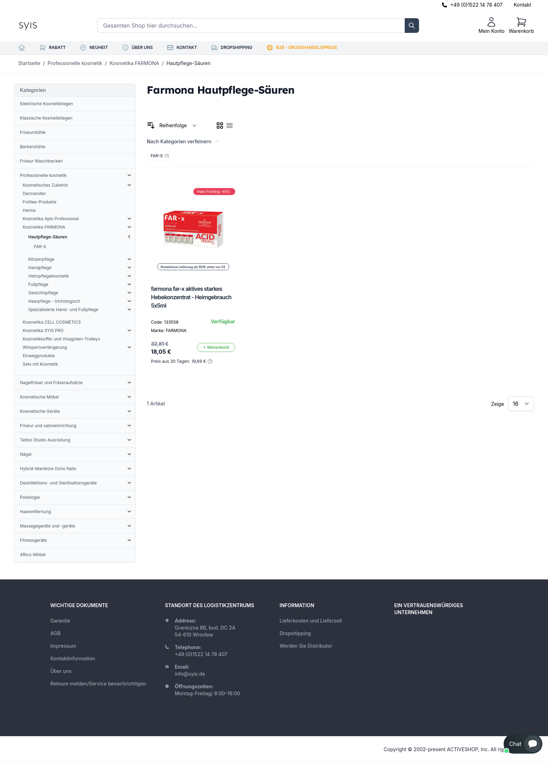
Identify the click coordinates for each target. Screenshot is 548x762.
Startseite (29, 63)
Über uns (61, 671)
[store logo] (43, 25)
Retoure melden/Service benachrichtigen (98, 683)
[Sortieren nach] (178, 125)
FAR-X (160, 156)
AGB (55, 633)
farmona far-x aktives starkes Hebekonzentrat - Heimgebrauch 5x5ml (191, 297)
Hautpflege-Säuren (188, 63)
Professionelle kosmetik (75, 63)
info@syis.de (190, 674)
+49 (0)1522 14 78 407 (476, 5)
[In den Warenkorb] (216, 347)
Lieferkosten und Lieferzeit (311, 621)
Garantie (60, 621)
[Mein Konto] (491, 25)
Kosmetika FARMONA (134, 63)
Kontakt (522, 5)
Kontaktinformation (72, 658)
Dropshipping (295, 633)
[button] (523, 744)
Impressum (63, 646)
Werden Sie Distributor (306, 646)
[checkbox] (220, 125)
